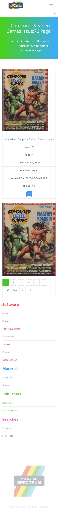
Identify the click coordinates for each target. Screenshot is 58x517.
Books (5, 385)
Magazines (43, 41)
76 (29, 147)
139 (7, 290)
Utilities (6, 344)
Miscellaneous (9, 359)
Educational (8, 336)
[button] (54, 13)
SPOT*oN (7, 435)
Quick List (7, 313)
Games (6, 321)
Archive (25, 41)
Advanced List (9, 410)
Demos (6, 352)
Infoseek (7, 427)
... (44, 282)
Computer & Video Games (33, 45)
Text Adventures (11, 328)
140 (15, 290)
